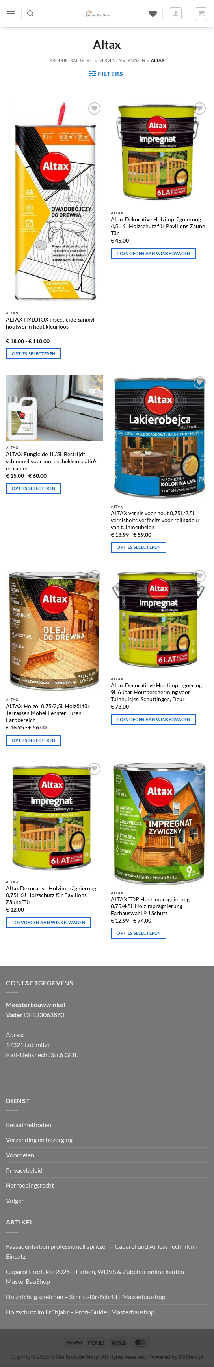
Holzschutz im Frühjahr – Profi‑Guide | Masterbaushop (80, 1312)
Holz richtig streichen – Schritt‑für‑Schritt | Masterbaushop (86, 1296)
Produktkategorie (71, 60)
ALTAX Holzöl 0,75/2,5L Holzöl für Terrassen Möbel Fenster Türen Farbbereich (48, 713)
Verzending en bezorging (39, 1139)
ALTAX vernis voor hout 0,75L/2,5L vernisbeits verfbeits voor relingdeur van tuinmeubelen (155, 520)
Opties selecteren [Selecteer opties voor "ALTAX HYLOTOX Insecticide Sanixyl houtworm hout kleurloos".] (34, 353)
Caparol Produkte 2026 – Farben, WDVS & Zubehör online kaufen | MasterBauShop (96, 1276)
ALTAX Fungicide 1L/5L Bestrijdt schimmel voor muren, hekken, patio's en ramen (51, 461)
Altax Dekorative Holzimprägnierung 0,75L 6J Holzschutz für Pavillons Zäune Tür (51, 895)
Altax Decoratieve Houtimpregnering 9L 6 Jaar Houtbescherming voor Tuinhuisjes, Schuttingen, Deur (156, 692)
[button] (10, 13)
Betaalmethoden (28, 1124)
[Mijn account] (175, 13)
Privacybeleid (24, 1170)
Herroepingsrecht (30, 1185)
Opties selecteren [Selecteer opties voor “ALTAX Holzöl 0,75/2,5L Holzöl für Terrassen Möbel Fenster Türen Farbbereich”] (34, 740)
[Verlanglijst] (153, 13)
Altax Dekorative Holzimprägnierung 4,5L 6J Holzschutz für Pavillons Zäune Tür (158, 226)
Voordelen (20, 1155)
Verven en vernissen (122, 60)
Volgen (15, 1200)
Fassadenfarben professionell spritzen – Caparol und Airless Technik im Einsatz (101, 1251)
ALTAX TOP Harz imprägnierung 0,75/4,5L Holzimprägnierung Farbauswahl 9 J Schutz (150, 906)
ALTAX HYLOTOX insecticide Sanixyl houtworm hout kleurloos (50, 323)
